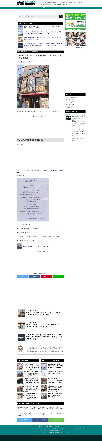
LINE (58, 276)
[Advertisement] (40, 126)
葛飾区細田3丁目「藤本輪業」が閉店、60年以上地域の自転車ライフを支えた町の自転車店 (56, 366)
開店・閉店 (45, 7)
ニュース (33, 7)
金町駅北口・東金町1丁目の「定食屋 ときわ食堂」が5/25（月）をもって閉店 (56, 395)
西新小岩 (24, 62)
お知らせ (69, 106)
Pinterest (46, 276)
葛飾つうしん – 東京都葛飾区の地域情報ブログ (52, 432)
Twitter (22, 276)
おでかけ (79, 7)
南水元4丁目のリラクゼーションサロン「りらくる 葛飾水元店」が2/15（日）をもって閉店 (56, 380)
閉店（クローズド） (30, 61)
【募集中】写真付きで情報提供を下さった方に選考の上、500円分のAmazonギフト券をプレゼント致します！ (44, 337)
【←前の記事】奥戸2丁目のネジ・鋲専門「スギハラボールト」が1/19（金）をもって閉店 (43, 312)
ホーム (22, 7)
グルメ (68, 7)
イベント (56, 7)
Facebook (34, 276)
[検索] (60, 16)
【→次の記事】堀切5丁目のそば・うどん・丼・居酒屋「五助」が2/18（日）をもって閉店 (42, 325)
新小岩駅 (20, 62)
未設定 (69, 107)
